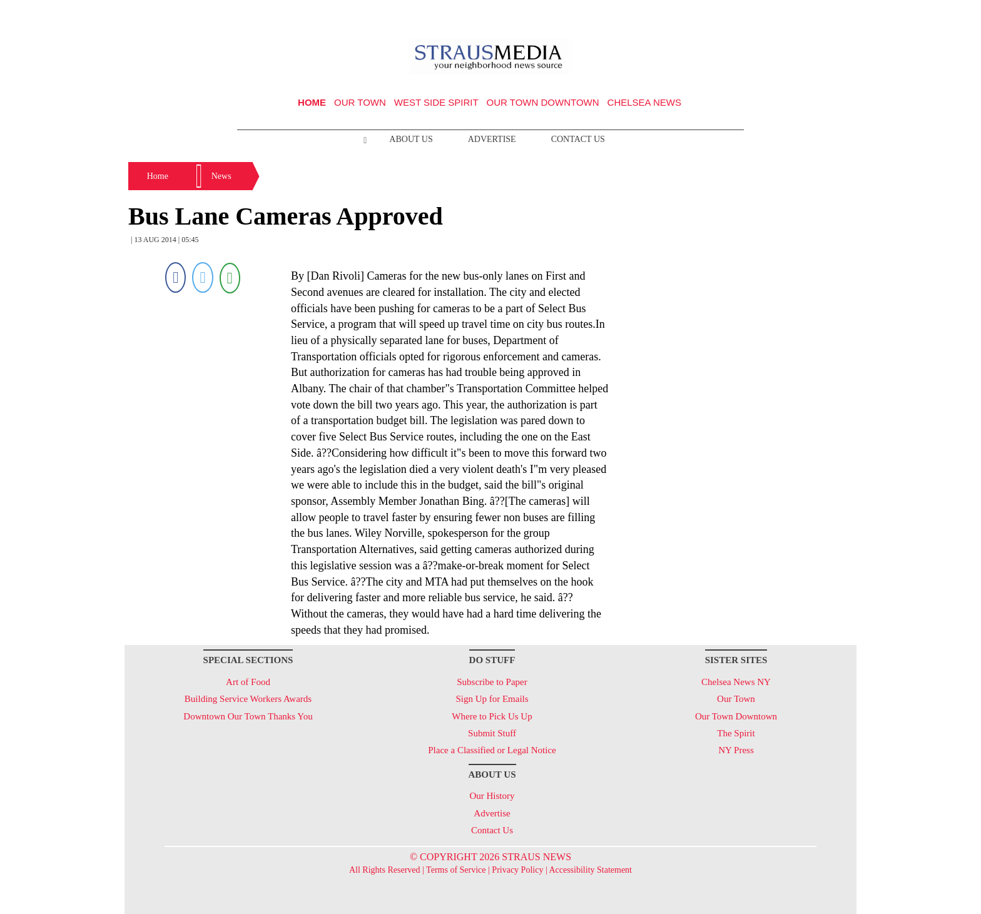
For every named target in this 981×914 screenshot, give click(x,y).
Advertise (492, 139)
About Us (410, 139)
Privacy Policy (517, 870)
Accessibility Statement (590, 870)
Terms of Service (455, 870)
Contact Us (578, 139)
